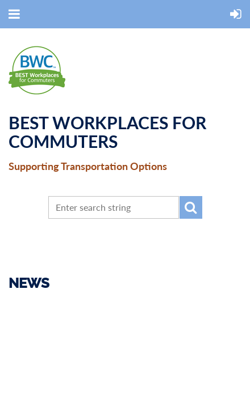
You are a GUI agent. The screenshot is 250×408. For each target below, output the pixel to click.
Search (191, 207)
